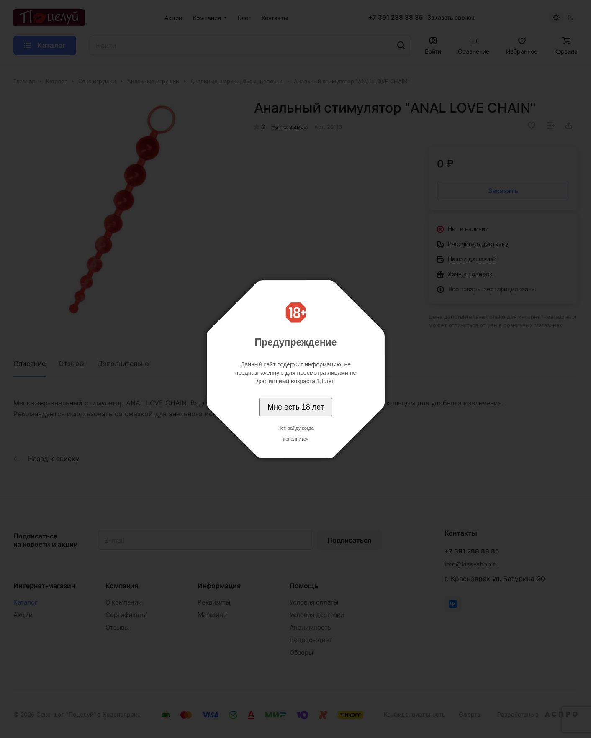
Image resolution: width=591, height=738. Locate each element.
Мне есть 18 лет (295, 407)
